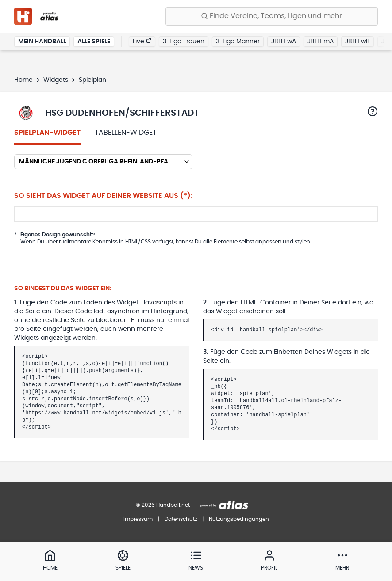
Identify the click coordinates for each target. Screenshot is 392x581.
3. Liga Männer (238, 41)
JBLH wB (357, 41)
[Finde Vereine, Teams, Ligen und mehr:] (271, 16)
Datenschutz (181, 519)
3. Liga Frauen (183, 41)
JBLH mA (320, 41)
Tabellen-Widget (126, 132)
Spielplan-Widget (47, 132)
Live (142, 41)
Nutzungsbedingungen (239, 519)
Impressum (138, 519)
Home (23, 80)
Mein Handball (42, 41)
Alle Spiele (93, 41)
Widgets (55, 80)
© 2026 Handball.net (163, 505)
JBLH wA (283, 41)
